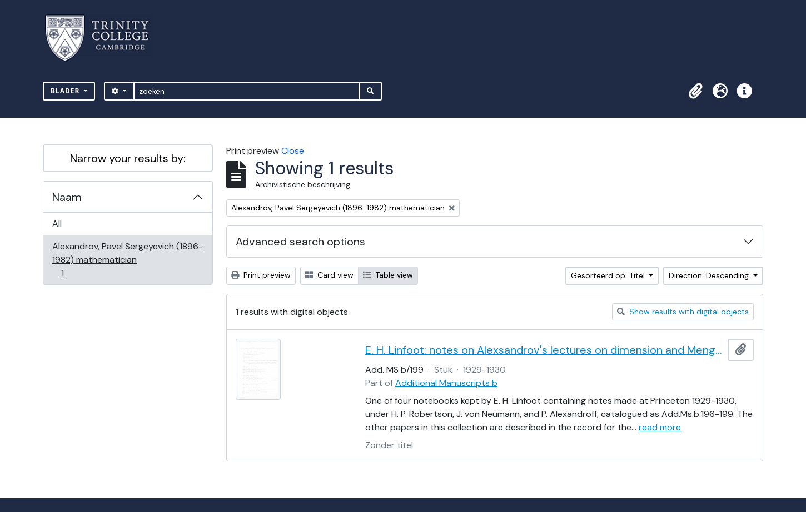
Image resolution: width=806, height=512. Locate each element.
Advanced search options (300, 241)
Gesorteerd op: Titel (609, 275)
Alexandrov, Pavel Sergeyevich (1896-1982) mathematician (127, 259)
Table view (388, 275)
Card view (329, 275)
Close (292, 151)
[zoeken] (246, 91)
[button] (695, 91)
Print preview (261, 275)
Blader (66, 91)
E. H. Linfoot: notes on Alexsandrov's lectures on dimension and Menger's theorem (544, 350)
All (57, 223)
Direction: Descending (710, 275)
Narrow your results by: (128, 158)
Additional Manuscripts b (446, 383)
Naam (67, 197)
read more (660, 427)
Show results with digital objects (683, 312)
